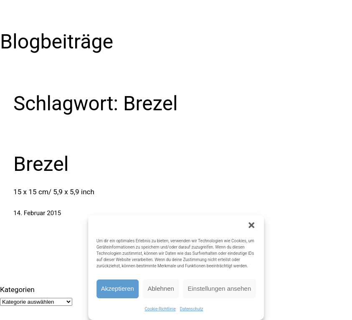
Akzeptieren (117, 288)
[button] (251, 225)
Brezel (41, 164)
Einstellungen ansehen (219, 288)
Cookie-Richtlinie (160, 309)
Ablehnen (161, 288)
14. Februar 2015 (37, 213)
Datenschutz (191, 309)
